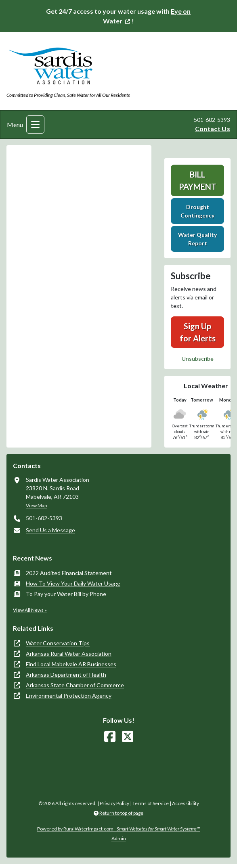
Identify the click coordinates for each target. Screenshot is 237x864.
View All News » (30, 610)
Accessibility (185, 803)
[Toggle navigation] (35, 124)
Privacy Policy (114, 803)
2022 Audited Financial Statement (69, 572)
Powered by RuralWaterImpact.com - (118, 829)
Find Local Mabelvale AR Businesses (71, 664)
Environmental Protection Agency (68, 695)
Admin (118, 838)
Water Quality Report (197, 239)
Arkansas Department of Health (66, 674)
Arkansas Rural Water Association (68, 653)
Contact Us (212, 128)
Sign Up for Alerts (198, 332)
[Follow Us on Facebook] (109, 736)
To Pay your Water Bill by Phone (66, 593)
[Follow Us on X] (127, 736)
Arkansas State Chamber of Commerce (75, 685)
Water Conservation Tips (58, 643)
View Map (36, 505)
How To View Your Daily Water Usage (73, 583)
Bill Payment (197, 180)
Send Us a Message (50, 530)
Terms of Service (150, 803)
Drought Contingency (197, 211)
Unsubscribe (198, 358)
